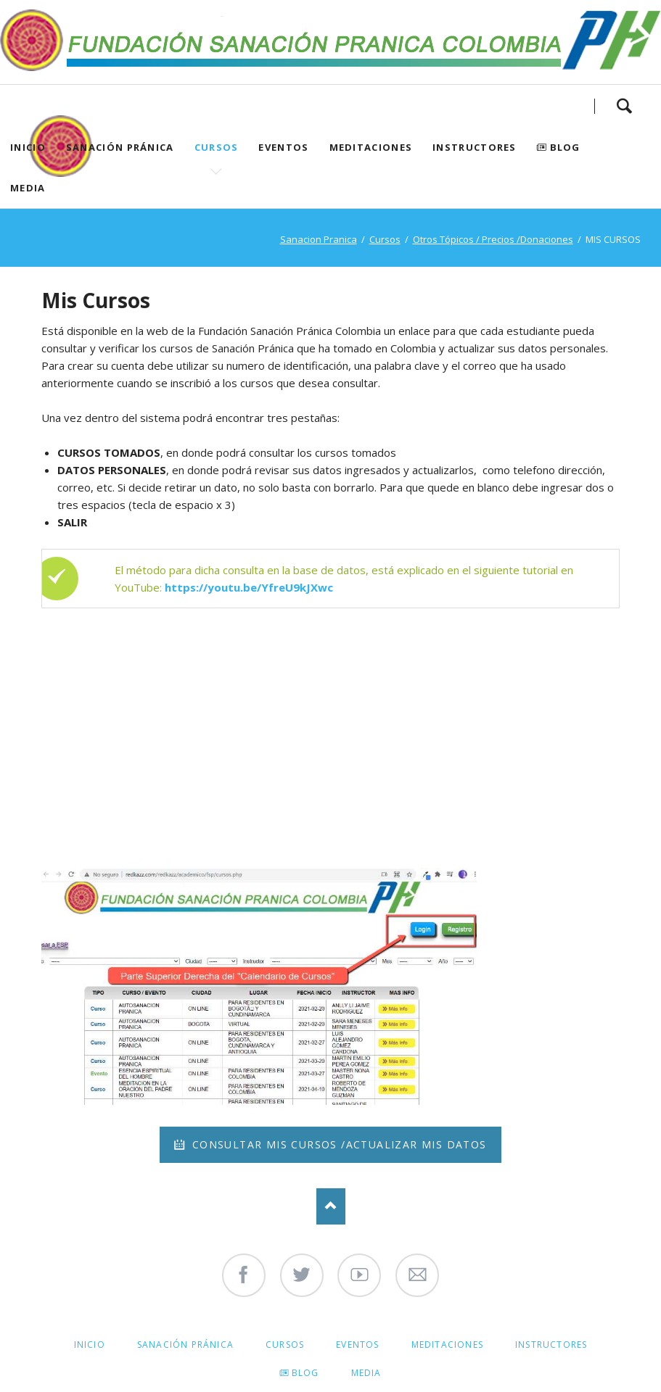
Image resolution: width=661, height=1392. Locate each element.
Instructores (474, 147)
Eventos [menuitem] (357, 1344)
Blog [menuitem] (305, 1373)
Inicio (28, 147)
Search (624, 106)
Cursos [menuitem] (285, 1344)
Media (28, 187)
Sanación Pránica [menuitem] (185, 1344)
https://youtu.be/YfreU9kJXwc (249, 587)
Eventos (283, 147)
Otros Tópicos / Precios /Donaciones (493, 239)
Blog (565, 147)
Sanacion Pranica (318, 239)
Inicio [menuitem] (89, 1344)
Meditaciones (371, 147)
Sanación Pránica (120, 147)
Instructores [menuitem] (551, 1344)
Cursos (216, 147)
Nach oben (330, 1206)
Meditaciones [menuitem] (447, 1344)
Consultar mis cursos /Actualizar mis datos (337, 1144)
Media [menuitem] (366, 1373)
